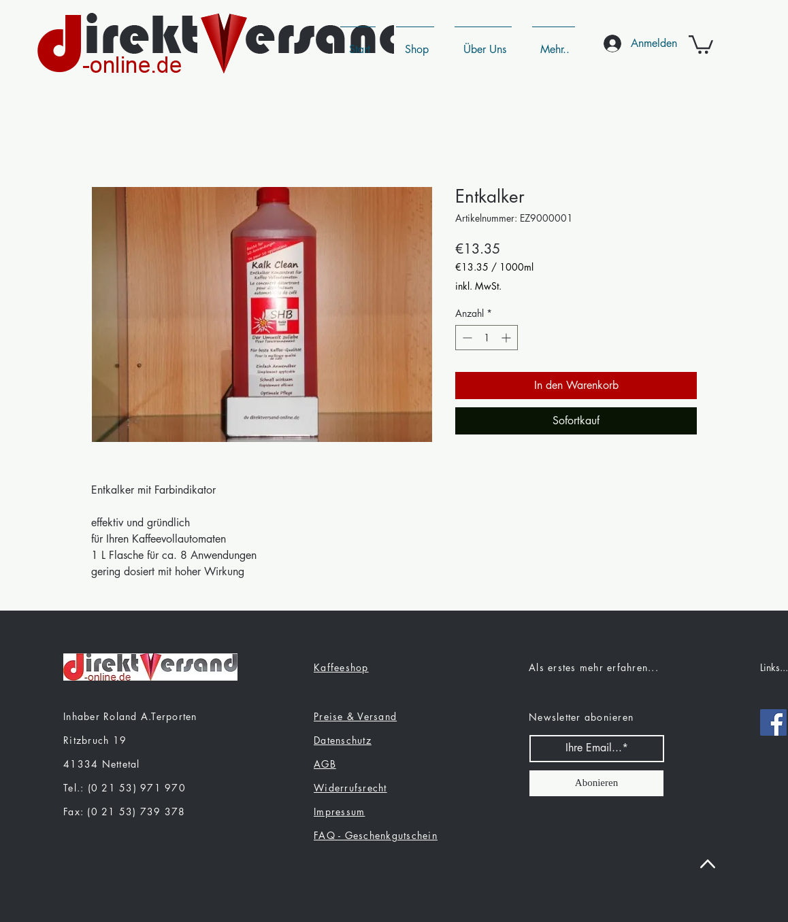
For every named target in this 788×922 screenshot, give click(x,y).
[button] (701, 43)
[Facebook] (773, 722)
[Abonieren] (596, 783)
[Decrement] (465, 337)
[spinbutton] (486, 337)
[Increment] (507, 337)
